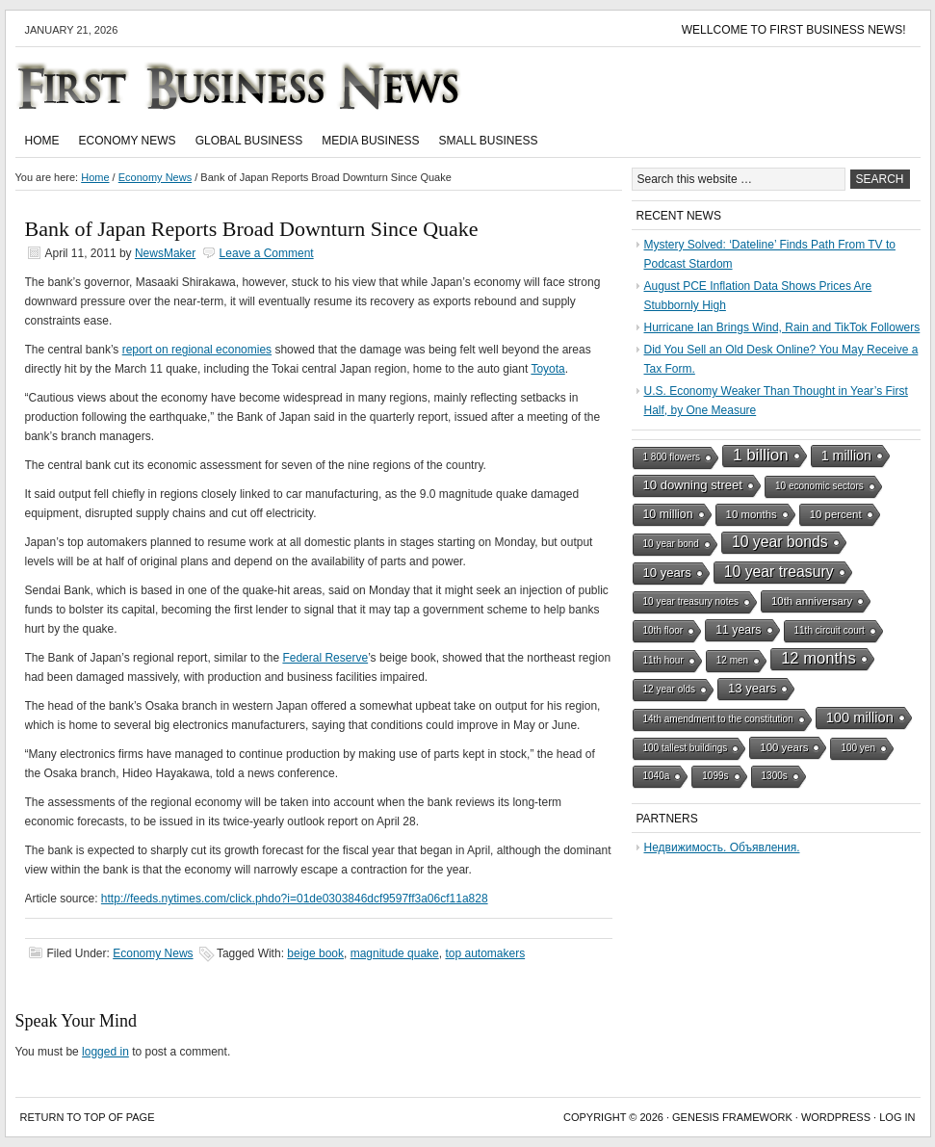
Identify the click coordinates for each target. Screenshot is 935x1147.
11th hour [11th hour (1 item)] (663, 660)
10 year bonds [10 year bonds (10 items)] (780, 542)
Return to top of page (87, 1117)
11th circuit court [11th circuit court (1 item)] (829, 630)
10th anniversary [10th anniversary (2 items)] (811, 601)
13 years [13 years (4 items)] (752, 688)
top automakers (485, 953)
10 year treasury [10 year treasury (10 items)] (779, 571)
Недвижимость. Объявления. (722, 847)
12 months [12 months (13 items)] (818, 658)
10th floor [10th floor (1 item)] (663, 630)
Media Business (370, 140)
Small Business (488, 140)
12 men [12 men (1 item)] (732, 660)
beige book (315, 953)
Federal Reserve (325, 658)
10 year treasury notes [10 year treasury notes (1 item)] (691, 601)
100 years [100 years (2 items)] (784, 747)
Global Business (249, 140)
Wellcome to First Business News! (794, 30)
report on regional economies (197, 349)
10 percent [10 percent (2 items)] (836, 514)
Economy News (127, 140)
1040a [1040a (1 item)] (656, 775)
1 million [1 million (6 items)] (846, 455)
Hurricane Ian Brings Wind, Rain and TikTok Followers (782, 327)
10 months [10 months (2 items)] (751, 514)
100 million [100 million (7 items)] (860, 717)
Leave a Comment (267, 253)
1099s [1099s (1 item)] (715, 775)
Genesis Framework (732, 1117)
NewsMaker (165, 253)
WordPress (835, 1117)
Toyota (547, 369)
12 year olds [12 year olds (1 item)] (669, 689)
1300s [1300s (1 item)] (775, 775)
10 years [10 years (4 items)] (667, 572)
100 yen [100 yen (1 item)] (858, 748)
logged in (105, 1051)
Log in (897, 1117)
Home (42, 140)
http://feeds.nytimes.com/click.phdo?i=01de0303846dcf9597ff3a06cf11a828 (294, 898)
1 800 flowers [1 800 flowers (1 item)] (671, 457)
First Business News (266, 85)
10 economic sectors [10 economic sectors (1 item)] (819, 486)
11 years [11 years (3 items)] (738, 630)
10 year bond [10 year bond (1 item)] (671, 543)
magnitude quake (395, 953)
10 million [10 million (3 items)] (668, 514)
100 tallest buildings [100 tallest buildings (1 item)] (685, 748)
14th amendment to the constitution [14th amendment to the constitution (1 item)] (718, 719)
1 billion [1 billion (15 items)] (761, 455)
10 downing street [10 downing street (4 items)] (693, 485)
